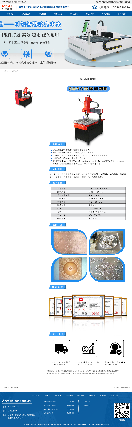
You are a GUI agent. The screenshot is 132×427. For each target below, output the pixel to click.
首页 (4, 71)
